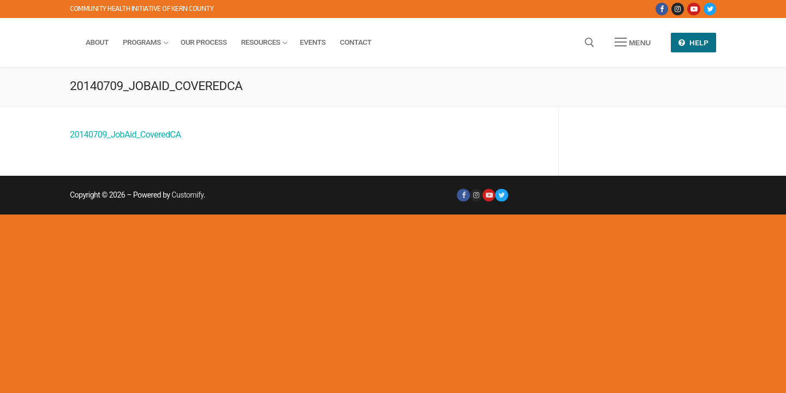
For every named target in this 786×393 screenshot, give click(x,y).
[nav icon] (632, 42)
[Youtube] (693, 9)
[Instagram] (677, 9)
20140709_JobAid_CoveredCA (125, 134)
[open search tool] (589, 42)
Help (693, 42)
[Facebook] (662, 9)
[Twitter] (710, 9)
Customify (187, 194)
